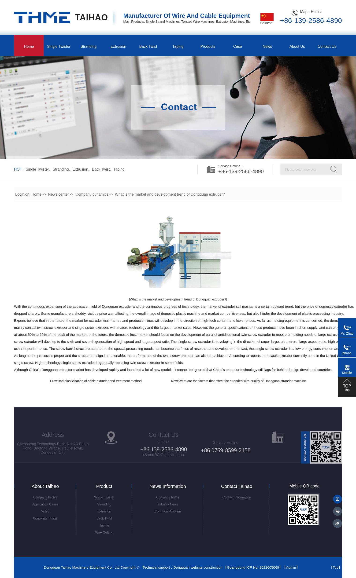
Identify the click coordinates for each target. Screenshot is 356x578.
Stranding (89, 46)
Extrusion (118, 46)
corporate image (45, 518)
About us (297, 46)
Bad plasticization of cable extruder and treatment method (100, 381)
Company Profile (45, 497)
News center (58, 194)
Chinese (267, 21)
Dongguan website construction (197, 567)
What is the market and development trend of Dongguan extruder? (170, 194)
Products (207, 46)
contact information (236, 497)
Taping (177, 46)
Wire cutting (104, 532)
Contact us (327, 46)
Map (304, 12)
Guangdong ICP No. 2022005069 (253, 567)
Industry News (167, 504)
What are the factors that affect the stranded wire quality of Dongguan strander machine (242, 381)
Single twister (58, 46)
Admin (291, 567)
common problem (168, 511)
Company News (167, 497)
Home (29, 46)
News (267, 46)
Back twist (148, 46)
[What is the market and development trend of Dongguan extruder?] (178, 299)
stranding (61, 169)
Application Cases (45, 504)
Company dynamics (91, 194)
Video (45, 511)
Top (335, 567)
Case (237, 46)
